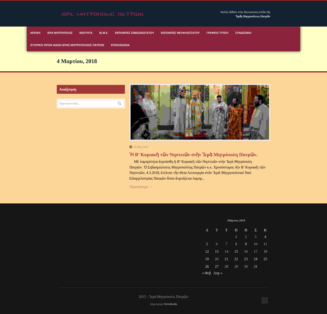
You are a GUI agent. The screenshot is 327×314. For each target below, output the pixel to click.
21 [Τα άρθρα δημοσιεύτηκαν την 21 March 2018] (226, 259)
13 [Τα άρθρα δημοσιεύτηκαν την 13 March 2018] (216, 251)
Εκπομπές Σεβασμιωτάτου (134, 33)
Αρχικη (35, 33)
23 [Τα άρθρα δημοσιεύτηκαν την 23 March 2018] (246, 259)
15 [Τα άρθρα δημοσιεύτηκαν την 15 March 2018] (236, 251)
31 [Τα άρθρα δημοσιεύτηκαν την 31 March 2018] (256, 266)
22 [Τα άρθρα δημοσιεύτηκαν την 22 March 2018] (236, 259)
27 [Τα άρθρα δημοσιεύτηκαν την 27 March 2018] (216, 266)
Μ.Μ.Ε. (103, 33)
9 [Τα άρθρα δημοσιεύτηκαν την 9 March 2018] (246, 244)
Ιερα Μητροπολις (60, 33)
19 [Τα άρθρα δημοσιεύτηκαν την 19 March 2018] (207, 259)
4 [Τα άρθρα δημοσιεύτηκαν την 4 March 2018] (265, 237)
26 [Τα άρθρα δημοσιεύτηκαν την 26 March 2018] (207, 266)
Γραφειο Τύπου (218, 33)
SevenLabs (170, 304)
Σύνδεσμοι (243, 33)
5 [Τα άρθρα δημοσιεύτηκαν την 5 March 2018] (207, 244)
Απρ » (218, 273)
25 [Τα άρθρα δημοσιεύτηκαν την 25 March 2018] (265, 259)
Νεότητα (85, 33)
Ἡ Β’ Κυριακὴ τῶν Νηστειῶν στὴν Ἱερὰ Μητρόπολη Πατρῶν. (193, 154)
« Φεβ (206, 273)
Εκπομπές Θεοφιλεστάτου (180, 33)
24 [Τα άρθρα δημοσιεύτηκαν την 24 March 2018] (256, 259)
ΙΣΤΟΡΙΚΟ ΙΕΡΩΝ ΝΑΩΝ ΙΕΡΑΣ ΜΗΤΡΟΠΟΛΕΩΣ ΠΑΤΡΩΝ (67, 45)
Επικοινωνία (120, 45)
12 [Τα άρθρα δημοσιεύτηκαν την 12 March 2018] (207, 251)
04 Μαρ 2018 (141, 146)
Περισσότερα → (141, 187)
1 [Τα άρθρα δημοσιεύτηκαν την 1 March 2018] (236, 237)
